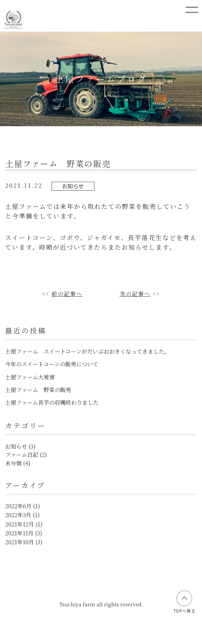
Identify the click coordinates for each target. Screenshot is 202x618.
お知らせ (73, 186)
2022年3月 (18, 515)
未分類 (13, 463)
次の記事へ (135, 294)
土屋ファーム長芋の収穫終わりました (52, 402)
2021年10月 (19, 542)
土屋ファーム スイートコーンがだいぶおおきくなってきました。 (87, 351)
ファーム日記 (21, 455)
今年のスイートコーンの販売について (51, 364)
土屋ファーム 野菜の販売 (38, 390)
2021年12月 (19, 524)
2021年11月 (19, 533)
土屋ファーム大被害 (30, 377)
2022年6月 (18, 506)
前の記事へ (67, 294)
